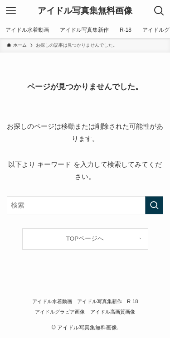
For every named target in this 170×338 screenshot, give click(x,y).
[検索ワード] (85, 205)
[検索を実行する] (154, 205)
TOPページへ (85, 238)
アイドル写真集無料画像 (85, 11)
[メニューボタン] (11, 11)
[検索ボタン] (159, 11)
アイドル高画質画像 (112, 311)
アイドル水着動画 (52, 301)
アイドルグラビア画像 (60, 311)
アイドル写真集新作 (99, 301)
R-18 (132, 301)
